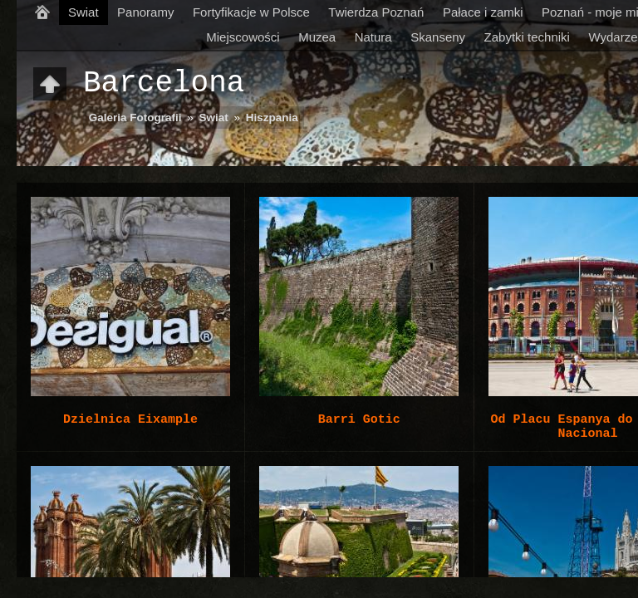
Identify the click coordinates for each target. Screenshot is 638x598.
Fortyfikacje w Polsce (251, 12)
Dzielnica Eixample (130, 419)
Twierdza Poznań (376, 12)
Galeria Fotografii (135, 117)
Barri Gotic (359, 419)
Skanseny (437, 37)
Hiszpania (272, 117)
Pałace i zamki (483, 12)
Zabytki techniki (527, 37)
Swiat (83, 12)
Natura (373, 37)
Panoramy (145, 12)
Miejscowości (242, 37)
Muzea (317, 37)
